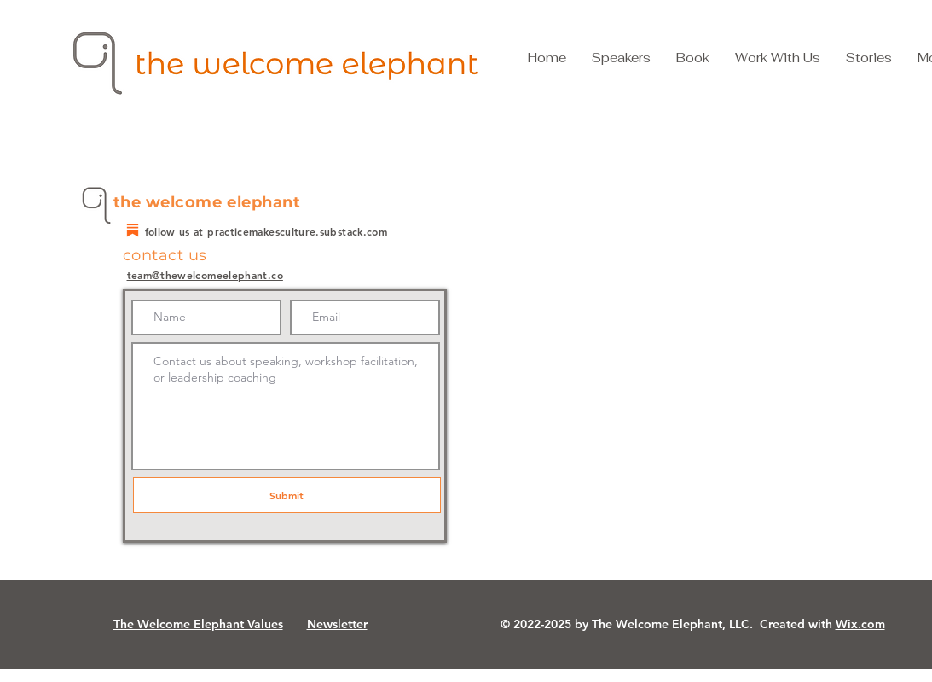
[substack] (132, 230)
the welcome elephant (207, 202)
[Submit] (287, 495)
